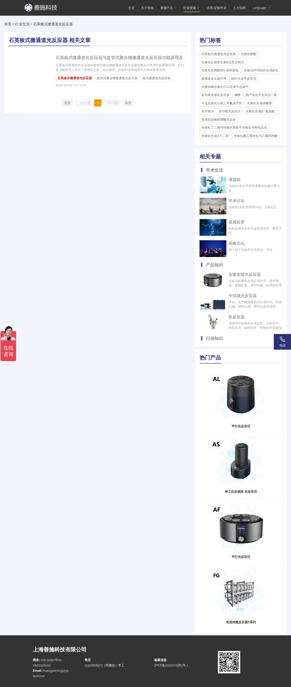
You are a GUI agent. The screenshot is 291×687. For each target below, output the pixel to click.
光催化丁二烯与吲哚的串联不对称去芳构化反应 (234, 127)
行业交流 (22, 23)
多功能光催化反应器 (215, 95)
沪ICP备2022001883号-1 (171, 665)
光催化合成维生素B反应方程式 (222, 62)
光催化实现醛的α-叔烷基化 (220, 70)
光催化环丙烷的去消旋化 (261, 70)
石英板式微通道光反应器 (218, 54)
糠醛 (237, 95)
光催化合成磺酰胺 (259, 103)
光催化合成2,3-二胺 (215, 136)
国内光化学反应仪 (243, 78)
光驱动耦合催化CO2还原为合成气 (225, 87)
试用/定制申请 (216, 8)
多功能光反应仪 (230, 111)
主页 (131, 8)
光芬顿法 (207, 111)
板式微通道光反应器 (156, 78)
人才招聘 (239, 8)
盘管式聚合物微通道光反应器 (117, 78)
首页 (7, 23)
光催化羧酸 (248, 54)
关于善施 (147, 8)
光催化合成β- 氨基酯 (260, 111)
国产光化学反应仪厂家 (261, 95)
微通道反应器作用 (213, 78)
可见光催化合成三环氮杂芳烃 (221, 103)
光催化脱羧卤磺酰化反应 (218, 119)
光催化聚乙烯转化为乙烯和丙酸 (256, 136)
